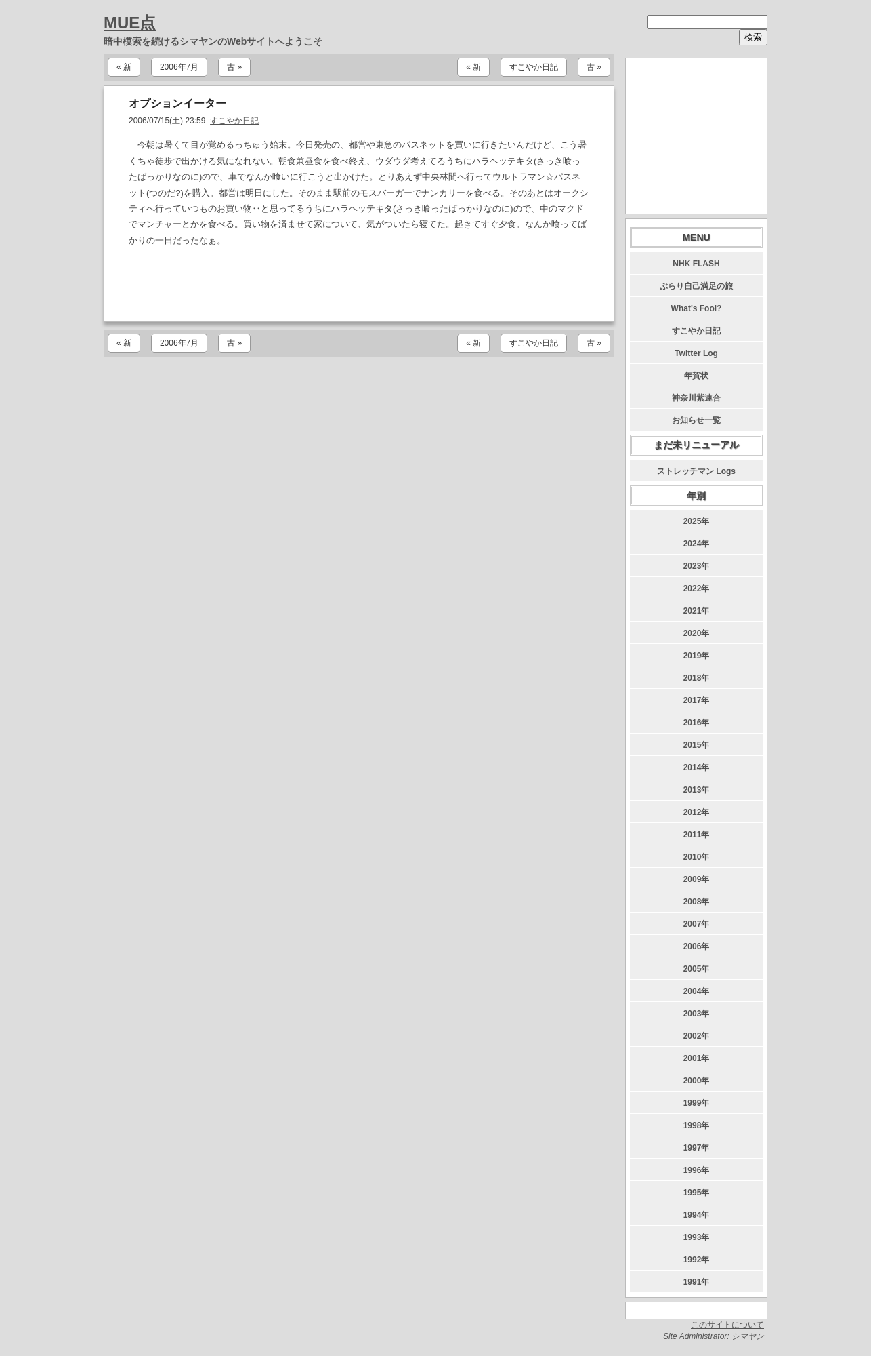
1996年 (696, 1170)
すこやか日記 (533, 67)
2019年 (696, 655)
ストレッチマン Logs (696, 471)
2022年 (696, 588)
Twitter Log (696, 353)
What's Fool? (696, 308)
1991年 (696, 1282)
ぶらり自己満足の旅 (696, 286)
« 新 (123, 67)
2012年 (696, 812)
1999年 (696, 1103)
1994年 (696, 1215)
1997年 (696, 1148)
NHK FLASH (696, 263)
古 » (234, 67)
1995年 (696, 1192)
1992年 (696, 1259)
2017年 (696, 700)
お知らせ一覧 (696, 420)
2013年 (696, 790)
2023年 (696, 566)
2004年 (696, 991)
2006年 (696, 946)
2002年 (696, 1036)
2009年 (696, 879)
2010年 (696, 857)
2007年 (696, 924)
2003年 (696, 1013)
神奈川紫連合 (696, 398)
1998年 (696, 1125)
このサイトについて (727, 1325)
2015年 (696, 745)
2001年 (696, 1058)
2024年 (696, 544)
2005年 (696, 969)
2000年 (696, 1080)
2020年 (696, 633)
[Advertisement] (358, 284)
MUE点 (130, 23)
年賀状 (696, 375)
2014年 (696, 767)
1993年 (696, 1237)
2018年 (696, 678)
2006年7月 (179, 67)
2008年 (696, 901)
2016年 (696, 722)
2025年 (696, 521)
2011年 (696, 834)
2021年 (696, 611)
